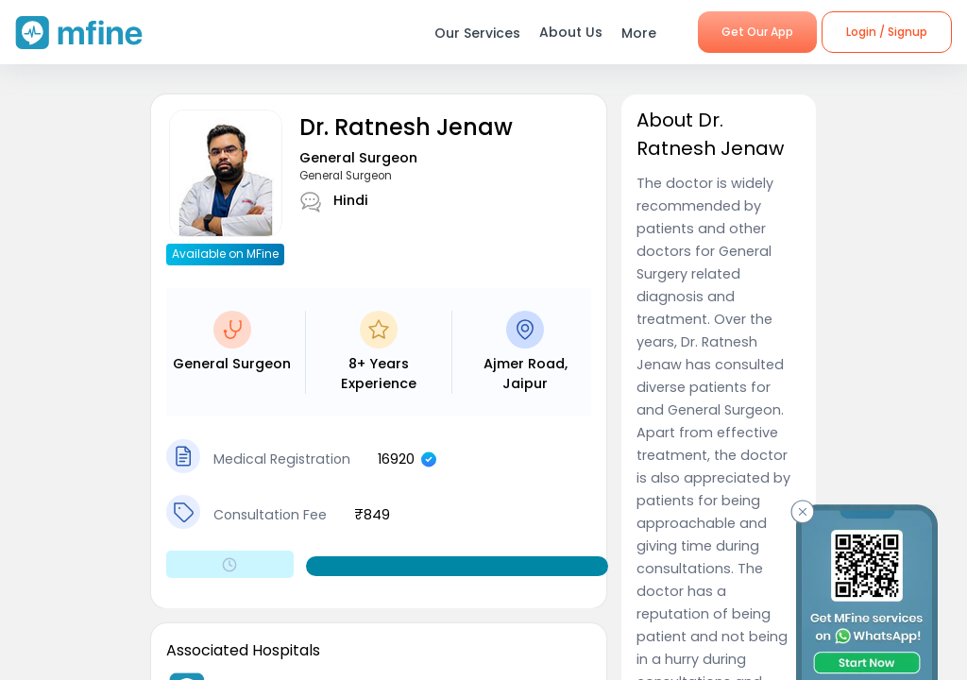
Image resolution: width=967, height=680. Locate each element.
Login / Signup (886, 32)
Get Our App (757, 32)
